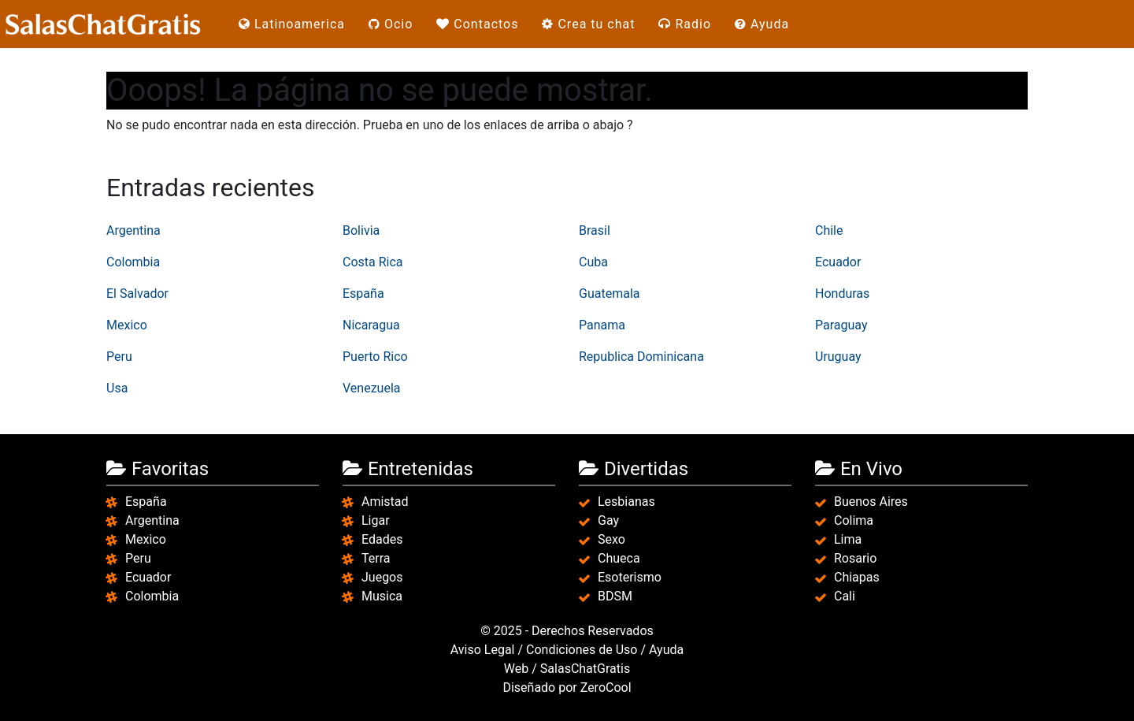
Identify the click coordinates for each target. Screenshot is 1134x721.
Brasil (594, 230)
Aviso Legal (482, 649)
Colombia (133, 262)
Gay (608, 520)
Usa (117, 388)
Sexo (611, 539)
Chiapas (857, 577)
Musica (381, 596)
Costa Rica (373, 262)
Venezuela (371, 388)
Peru (119, 356)
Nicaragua (371, 325)
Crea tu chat (588, 24)
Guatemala (609, 293)
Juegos (382, 577)
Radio (684, 24)
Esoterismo (630, 577)
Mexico (126, 325)
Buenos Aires (871, 501)
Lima (848, 539)
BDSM (615, 596)
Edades (381, 539)
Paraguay (841, 325)
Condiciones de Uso (581, 649)
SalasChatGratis (585, 668)
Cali (844, 596)
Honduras (842, 293)
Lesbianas (626, 501)
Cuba (593, 262)
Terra (376, 558)
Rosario (855, 558)
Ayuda (762, 24)
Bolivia (361, 230)
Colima (853, 520)
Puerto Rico (375, 356)
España (363, 293)
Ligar (375, 520)
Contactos (477, 24)
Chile (829, 230)
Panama (602, 325)
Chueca (619, 558)
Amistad (385, 501)
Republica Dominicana (641, 356)
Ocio (391, 24)
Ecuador (838, 262)
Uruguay (838, 356)
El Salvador (137, 293)
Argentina (133, 230)
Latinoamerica (292, 24)
